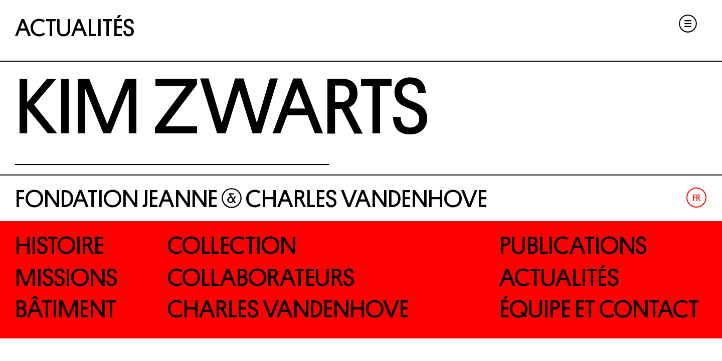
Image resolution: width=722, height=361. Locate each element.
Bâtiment (65, 309)
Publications (573, 245)
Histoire (59, 245)
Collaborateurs (260, 277)
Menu (688, 24)
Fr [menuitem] (696, 198)
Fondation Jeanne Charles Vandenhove (251, 199)
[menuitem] (696, 198)
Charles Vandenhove (288, 309)
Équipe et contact (599, 309)
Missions (66, 277)
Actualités (74, 28)
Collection (231, 245)
